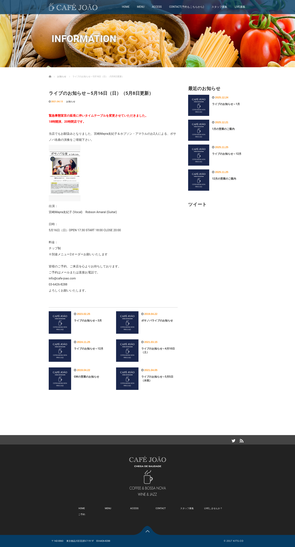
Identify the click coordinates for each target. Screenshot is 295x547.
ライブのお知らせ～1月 (226, 104)
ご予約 (81, 514)
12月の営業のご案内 (224, 178)
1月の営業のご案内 (223, 128)
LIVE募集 (240, 6)
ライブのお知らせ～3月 (88, 320)
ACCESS (157, 6)
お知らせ (70, 101)
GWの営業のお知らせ (86, 376)
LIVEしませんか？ (213, 508)
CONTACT (161, 508)
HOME (126, 6)
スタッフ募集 (219, 6)
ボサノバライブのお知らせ (157, 320)
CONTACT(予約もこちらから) (186, 6)
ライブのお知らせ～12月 (88, 348)
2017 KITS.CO (235, 541)
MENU (140, 6)
